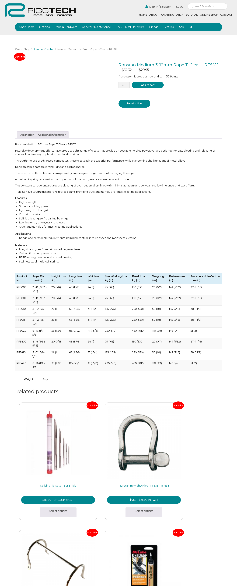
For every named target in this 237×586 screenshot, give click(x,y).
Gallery (123, 528)
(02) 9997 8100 (65, 548)
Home (143, 14)
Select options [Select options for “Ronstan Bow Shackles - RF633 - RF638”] (93, 476)
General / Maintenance (96, 27)
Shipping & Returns (130, 535)
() (180, 6)
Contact (226, 14)
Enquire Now (134, 103)
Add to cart (147, 85)
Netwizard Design (224, 580)
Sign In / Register (158, 6)
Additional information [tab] (52, 134)
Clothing (44, 27)
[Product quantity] (124, 85)
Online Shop (209, 14)
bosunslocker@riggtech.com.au (75, 517)
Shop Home (27, 27)
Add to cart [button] (144, 476)
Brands (153, 27)
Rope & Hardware (66, 27)
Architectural (187, 14)
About (154, 14)
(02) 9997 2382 (65, 521)
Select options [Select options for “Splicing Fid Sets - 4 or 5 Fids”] (41, 476)
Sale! (182, 27)
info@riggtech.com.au (69, 544)
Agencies (153, 528)
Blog (151, 532)
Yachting (167, 14)
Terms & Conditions (130, 539)
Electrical (169, 27)
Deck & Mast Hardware (130, 27)
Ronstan (49, 49)
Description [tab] (27, 134)
